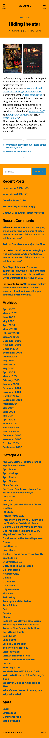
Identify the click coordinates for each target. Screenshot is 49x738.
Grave (6, 542)
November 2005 (12, 344)
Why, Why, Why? (12, 694)
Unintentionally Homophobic (19, 659)
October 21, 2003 (33, 31)
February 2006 (11, 333)
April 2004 (9, 419)
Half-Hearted (10, 546)
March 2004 (10, 423)
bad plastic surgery (17, 114)
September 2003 (12, 447)
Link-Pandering (11, 569)
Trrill (5, 244)
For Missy (8, 512)
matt (16, 31)
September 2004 (12, 400)
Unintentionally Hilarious (16, 655)
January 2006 (11, 337)
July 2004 (8, 407)
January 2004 (11, 431)
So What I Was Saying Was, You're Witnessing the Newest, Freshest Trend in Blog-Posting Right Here (22, 624)
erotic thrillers (11, 118)
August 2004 (10, 403)
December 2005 (12, 340)
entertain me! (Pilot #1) (15, 194)
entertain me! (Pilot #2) (16, 188)
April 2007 (9, 309)
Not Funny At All (11, 573)
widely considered (32, 94)
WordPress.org (11, 720)
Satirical (7, 613)
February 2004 (11, 427)
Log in (6, 709)
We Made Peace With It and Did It (21, 671)
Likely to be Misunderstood (18, 565)
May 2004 (8, 415)
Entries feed (9, 712)
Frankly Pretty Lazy (13, 515)
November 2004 (12, 392)
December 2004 (12, 388)
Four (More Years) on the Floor (29, 244)
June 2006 (9, 317)
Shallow (24, 17)
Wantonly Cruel (11, 667)
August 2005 (10, 356)
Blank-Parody (10, 485)
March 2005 (10, 376)
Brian (6, 227)
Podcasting (9, 597)
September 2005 (12, 352)
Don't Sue (8, 500)
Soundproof (9, 636)
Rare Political (10, 605)
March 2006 (10, 329)
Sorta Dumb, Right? (13, 632)
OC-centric (9, 581)
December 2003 (12, 435)
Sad (5, 609)
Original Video (11, 589)
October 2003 (11, 443)
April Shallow (10, 481)
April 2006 (9, 325)
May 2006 (8, 321)
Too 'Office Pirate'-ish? (15, 647)
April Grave (9, 469)
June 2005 (9, 364)
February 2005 (11, 380)
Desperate (9, 496)
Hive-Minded (10, 550)
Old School (9, 585)
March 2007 (9, 313)
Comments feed (12, 716)
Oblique (7, 577)
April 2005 (9, 372)
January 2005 (11, 384)
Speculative (9, 639)
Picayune (8, 593)
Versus (6, 663)
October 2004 (11, 396)
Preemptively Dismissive (17, 601)
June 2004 (9, 411)
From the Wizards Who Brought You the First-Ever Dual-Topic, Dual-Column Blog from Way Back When (23, 523)
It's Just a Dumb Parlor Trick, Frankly (23, 554)
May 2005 (8, 368)
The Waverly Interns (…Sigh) (19, 206)
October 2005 (11, 348)
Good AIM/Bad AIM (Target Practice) (23, 212)
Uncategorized (11, 651)
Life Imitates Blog (12, 562)
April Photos (9, 477)
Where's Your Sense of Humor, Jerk (22, 690)
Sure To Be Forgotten (14, 643)
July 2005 (8, 360)
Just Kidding (10, 558)
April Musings (10, 473)
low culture (24, 5)
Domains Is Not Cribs (14, 200)
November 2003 (12, 439)
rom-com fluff (36, 111)
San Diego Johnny (13, 267)
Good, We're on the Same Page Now (22, 538)
